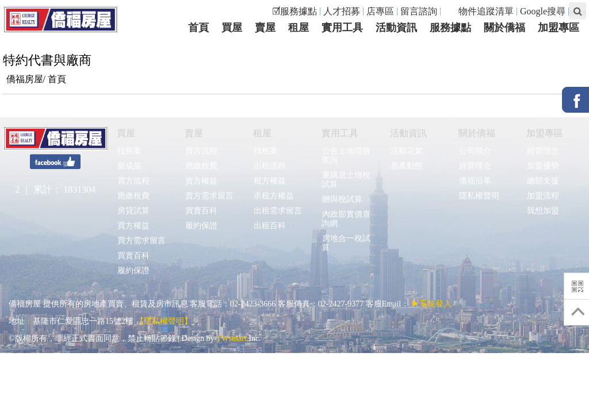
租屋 (262, 133)
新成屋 (129, 166)
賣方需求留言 (209, 195)
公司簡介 (474, 151)
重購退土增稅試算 (346, 180)
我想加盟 (542, 210)
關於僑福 (476, 133)
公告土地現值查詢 (346, 155)
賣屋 (194, 133)
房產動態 (406, 166)
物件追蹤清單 (480, 11)
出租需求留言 (277, 210)
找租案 (265, 151)
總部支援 (542, 181)
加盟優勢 (542, 166)
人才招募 (341, 11)
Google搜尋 (542, 11)
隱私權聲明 (478, 195)
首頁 (57, 79)
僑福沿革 (474, 181)
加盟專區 (544, 133)
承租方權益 (273, 195)
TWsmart (231, 338)
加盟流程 (542, 195)
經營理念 (474, 166)
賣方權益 (201, 181)
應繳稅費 (133, 195)
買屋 (126, 133)
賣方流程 (201, 151)
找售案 (129, 151)
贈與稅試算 (342, 199)
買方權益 (133, 225)
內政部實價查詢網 (346, 219)
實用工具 (340, 133)
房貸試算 (133, 210)
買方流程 (133, 181)
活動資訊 (408, 133)
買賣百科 (133, 255)
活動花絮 (406, 151)
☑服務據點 (294, 11)
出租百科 (269, 225)
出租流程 (269, 166)
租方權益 (269, 181)
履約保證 (133, 270)
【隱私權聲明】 (164, 321)
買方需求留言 (141, 240)
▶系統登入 (431, 304)
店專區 (380, 11)
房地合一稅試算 (346, 243)
